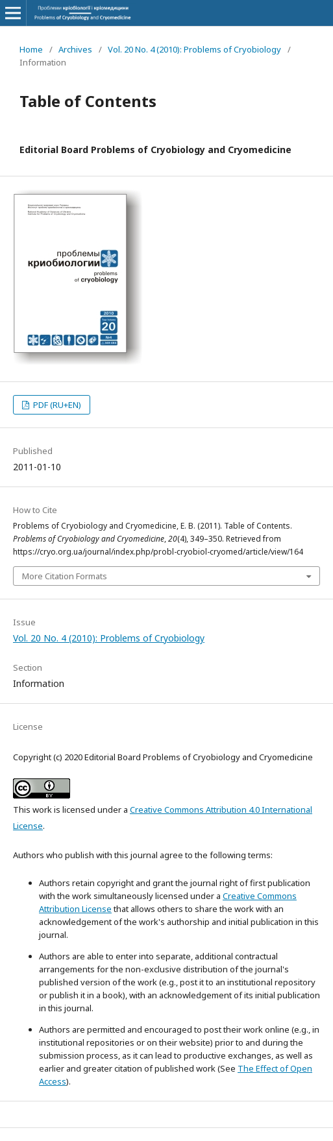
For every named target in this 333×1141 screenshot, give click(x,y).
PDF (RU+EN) (56, 405)
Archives (75, 49)
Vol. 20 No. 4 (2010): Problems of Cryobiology (194, 49)
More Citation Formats (64, 576)
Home (31, 49)
